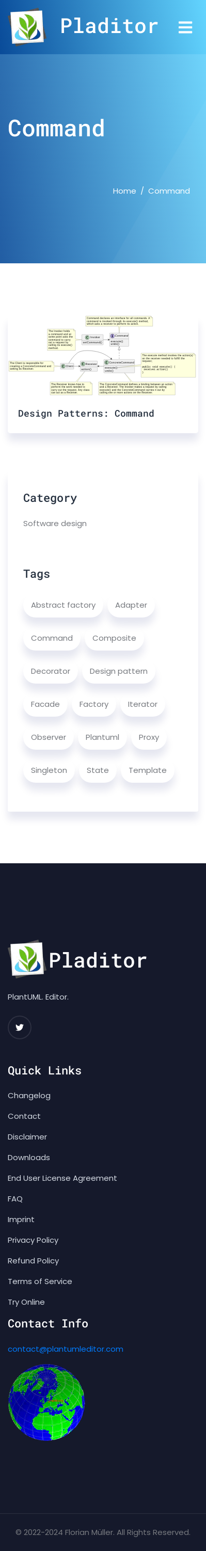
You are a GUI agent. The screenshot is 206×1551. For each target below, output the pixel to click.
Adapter (131, 604)
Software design (55, 523)
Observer (48, 737)
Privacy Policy (33, 1240)
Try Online (26, 1301)
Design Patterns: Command (86, 413)
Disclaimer (27, 1136)
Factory (94, 704)
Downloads (29, 1157)
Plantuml (102, 737)
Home (124, 190)
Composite (114, 637)
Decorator (50, 671)
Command (52, 637)
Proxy (149, 737)
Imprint (21, 1219)
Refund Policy (33, 1260)
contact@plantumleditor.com (65, 1348)
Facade (45, 704)
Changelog (29, 1095)
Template (148, 770)
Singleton (49, 770)
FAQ (15, 1198)
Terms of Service (40, 1281)
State (98, 770)
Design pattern (119, 671)
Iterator (142, 704)
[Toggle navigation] (185, 27)
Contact (24, 1116)
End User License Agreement (62, 1178)
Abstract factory (63, 604)
